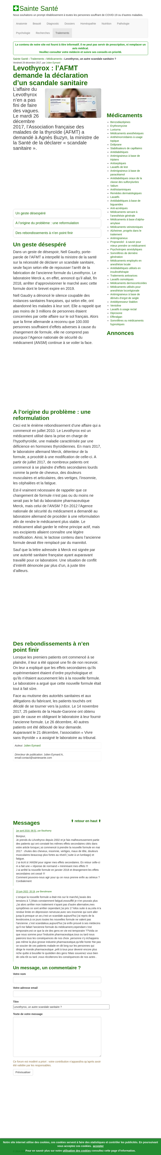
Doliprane (116, 144)
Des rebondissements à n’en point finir (44, 233)
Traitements (62, 32)
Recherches (43, 32)
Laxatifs (114, 196)
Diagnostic (53, 23)
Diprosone (116, 313)
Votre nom (19, 973)
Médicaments (54, 58)
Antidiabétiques (119, 152)
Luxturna (115, 129)
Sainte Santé (38, 8)
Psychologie (23, 32)
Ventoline (115, 305)
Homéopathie (88, 23)
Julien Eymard (53, 62)
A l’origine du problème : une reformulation (47, 223)
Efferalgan (116, 316)
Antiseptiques (118, 163)
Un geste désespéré (31, 213)
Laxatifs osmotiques (122, 279)
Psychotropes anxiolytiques (126, 249)
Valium (114, 185)
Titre (16, 1001)
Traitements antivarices (123, 275)
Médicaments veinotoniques (126, 226)
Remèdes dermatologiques (126, 193)
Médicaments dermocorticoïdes (128, 283)
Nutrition (106, 23)
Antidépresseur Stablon (124, 301)
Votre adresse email (25, 987)
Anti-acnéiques (119, 208)
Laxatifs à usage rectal (123, 309)
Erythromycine (118, 125)
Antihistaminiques (120, 189)
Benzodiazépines (120, 122)
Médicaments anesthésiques (127, 133)
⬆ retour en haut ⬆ (86, 821)
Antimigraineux (119, 238)
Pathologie (123, 23)
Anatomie (21, 23)
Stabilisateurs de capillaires (126, 148)
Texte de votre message (28, 1014)
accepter (98, 1146)
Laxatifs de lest (119, 167)
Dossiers (69, 23)
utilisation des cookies (77, 1150)
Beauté (37, 23)
